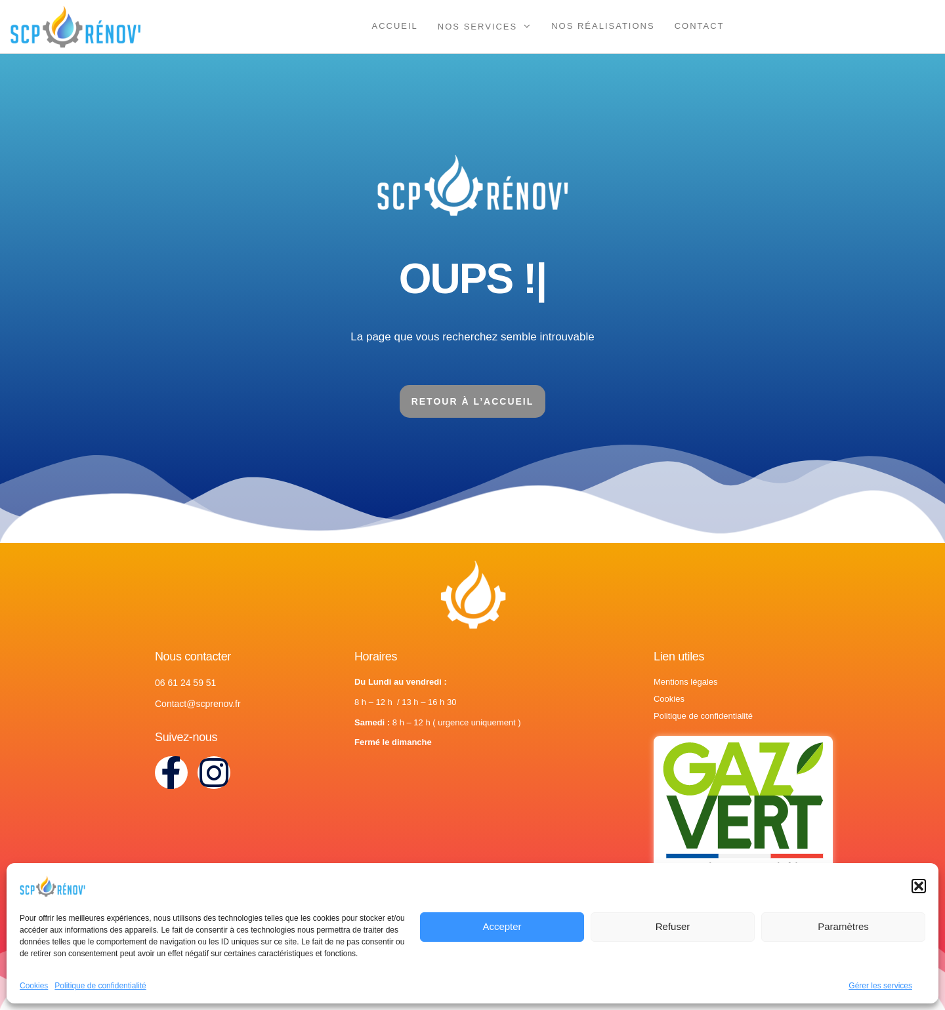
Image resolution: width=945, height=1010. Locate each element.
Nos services (477, 26)
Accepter (501, 926)
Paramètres (843, 926)
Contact (699, 26)
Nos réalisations (602, 26)
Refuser (673, 926)
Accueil (395, 26)
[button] (918, 886)
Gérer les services (880, 985)
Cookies (34, 985)
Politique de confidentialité (100, 985)
